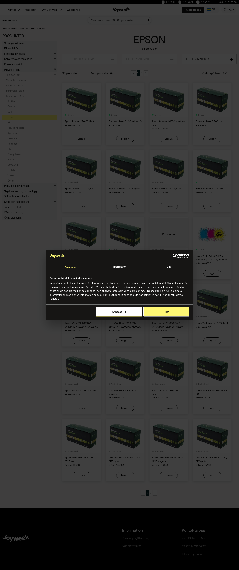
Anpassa (119, 311)
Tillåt (166, 311)
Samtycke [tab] (70, 267)
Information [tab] (119, 266)
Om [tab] (168, 266)
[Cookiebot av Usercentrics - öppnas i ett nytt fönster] (175, 256)
